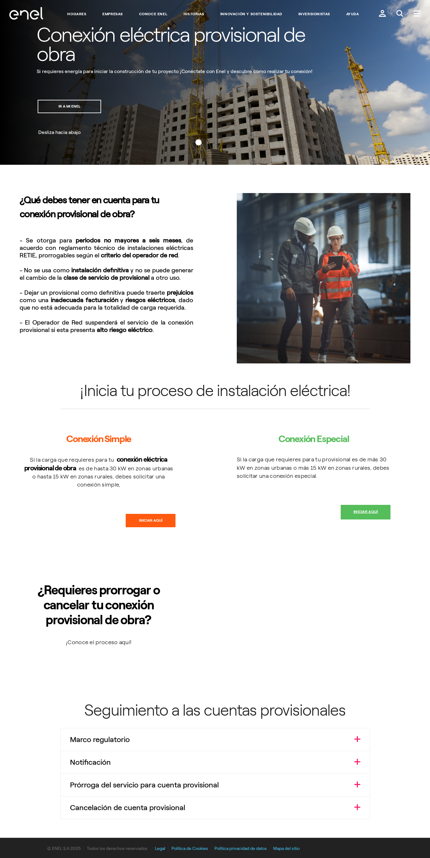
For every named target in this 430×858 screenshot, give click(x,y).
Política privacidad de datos (240, 848)
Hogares (76, 14)
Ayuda (352, 14)
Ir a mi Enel (71, 106)
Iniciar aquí (150, 520)
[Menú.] (417, 14)
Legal (160, 848)
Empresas (112, 14)
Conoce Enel (153, 14)
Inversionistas (314, 14)
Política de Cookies (189, 848)
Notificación (90, 762)
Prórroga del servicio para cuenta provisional (144, 784)
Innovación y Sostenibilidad (251, 14)
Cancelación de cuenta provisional (127, 807)
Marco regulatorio (100, 739)
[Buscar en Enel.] (399, 14)
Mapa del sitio (286, 848)
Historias (194, 14)
